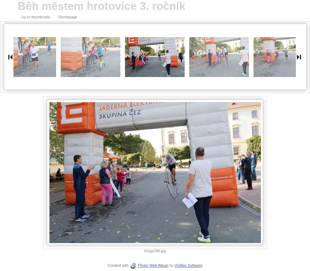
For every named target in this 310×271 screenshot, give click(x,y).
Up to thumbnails (35, 17)
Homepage (67, 17)
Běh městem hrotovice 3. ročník (101, 6)
